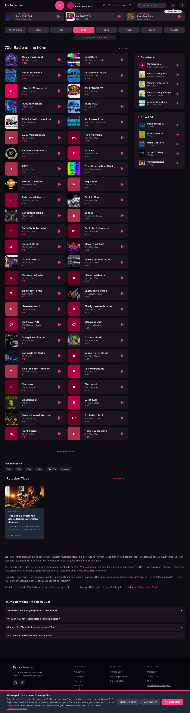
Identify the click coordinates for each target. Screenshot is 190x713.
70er (83, 30)
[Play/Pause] (59, 5)
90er (129, 30)
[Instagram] (15, 682)
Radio (14, 5)
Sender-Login (116, 671)
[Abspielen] (58, 16)
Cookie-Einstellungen (159, 685)
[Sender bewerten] (109, 5)
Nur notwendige (128, 701)
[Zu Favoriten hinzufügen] (104, 5)
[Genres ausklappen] (95, 37)
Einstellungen (150, 701)
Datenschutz (153, 676)
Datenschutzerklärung (17, 708)
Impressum (152, 671)
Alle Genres (15, 30)
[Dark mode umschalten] (173, 5)
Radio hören (79, 681)
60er (60, 30)
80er (106, 30)
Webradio (78, 685)
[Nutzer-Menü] (182, 5)
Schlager (65, 469)
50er (38, 30)
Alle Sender (79, 671)
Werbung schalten (119, 676)
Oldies (39, 469)
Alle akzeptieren (172, 701)
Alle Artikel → (120, 478)
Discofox (52, 469)
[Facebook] (22, 682)
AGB (149, 681)
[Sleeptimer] (130, 5)
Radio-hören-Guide (148, 587)
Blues (152, 30)
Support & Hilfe (117, 681)
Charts (174, 30)
